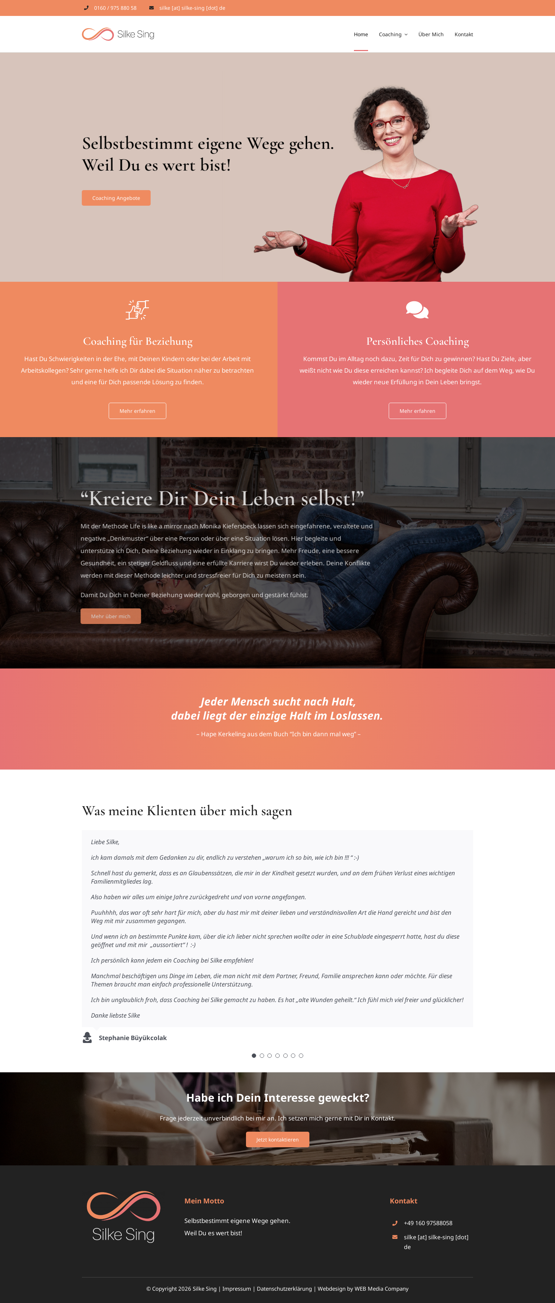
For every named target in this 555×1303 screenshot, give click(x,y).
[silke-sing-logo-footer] (123, 1194)
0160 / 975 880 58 (115, 7)
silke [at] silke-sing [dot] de (192, 7)
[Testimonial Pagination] (254, 1055)
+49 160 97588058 (428, 1223)
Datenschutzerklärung (284, 1288)
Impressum (236, 1288)
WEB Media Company (382, 1288)
